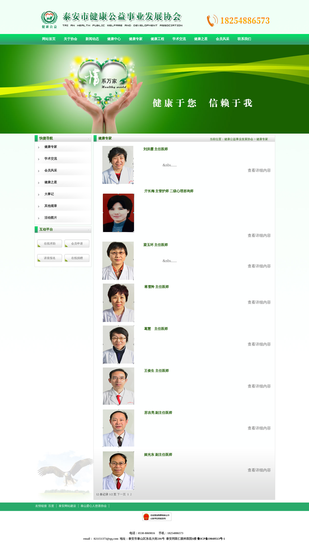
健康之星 (201, 39)
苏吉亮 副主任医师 (158, 413)
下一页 (121, 494)
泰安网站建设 (67, 506)
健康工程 (157, 39)
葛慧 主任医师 (156, 329)
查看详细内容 (259, 235)
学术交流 (179, 39)
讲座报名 (50, 258)
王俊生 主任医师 (156, 371)
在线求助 (50, 243)
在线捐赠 (77, 258)
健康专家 (135, 39)
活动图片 (50, 217)
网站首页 (49, 39)
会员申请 (77, 243)
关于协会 (70, 39)
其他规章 (50, 206)
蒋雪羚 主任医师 (156, 287)
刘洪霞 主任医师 (155, 149)
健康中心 (114, 39)
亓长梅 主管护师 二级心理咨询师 (168, 191)
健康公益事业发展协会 (238, 139)
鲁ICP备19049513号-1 (211, 538)
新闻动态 (92, 39)
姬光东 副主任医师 (158, 454)
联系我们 (244, 39)
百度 (51, 506)
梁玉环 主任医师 (155, 245)
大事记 (49, 194)
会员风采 (222, 39)
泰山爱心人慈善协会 (94, 506)
